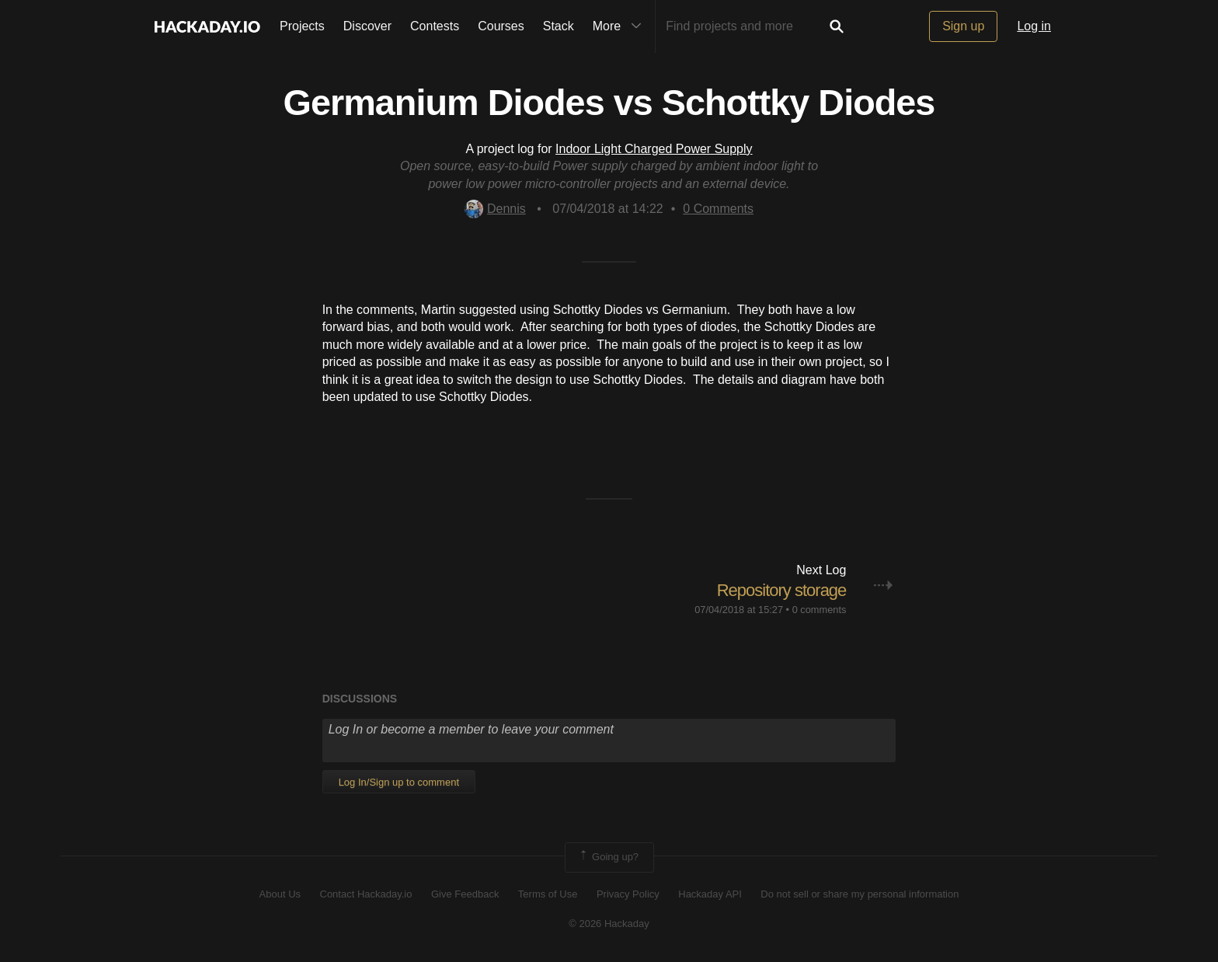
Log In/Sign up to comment (399, 782)
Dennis (495, 208)
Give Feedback (465, 894)
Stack (558, 26)
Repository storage (782, 590)
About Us (280, 894)
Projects (302, 26)
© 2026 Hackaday (609, 923)
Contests (434, 26)
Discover (367, 26)
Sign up (963, 26)
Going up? (608, 857)
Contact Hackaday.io (366, 894)
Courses (501, 26)
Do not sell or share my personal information (859, 894)
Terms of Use (548, 894)
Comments (718, 208)
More (621, 26)
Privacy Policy (628, 894)
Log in (1034, 26)
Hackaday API (710, 894)
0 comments (819, 609)
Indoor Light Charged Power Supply (654, 148)
